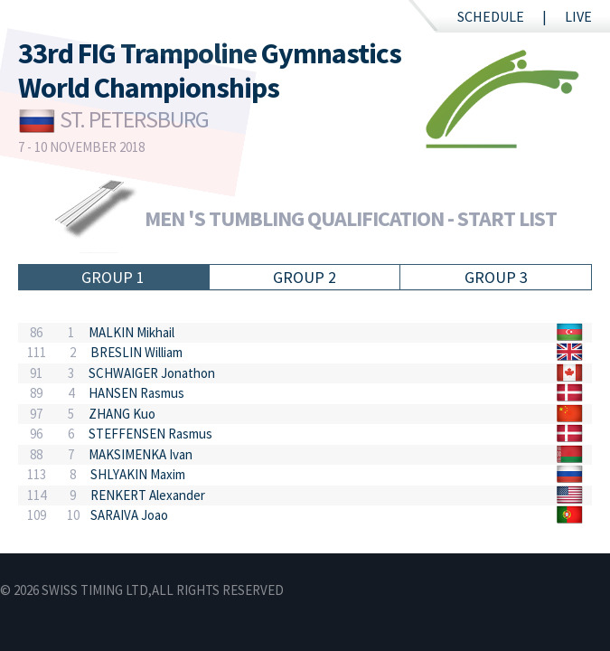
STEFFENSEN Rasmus (150, 433)
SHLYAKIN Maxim (137, 474)
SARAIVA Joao (129, 515)
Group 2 (304, 277)
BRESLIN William (136, 352)
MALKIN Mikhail (131, 332)
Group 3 (496, 277)
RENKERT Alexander (147, 495)
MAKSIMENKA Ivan (140, 454)
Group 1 (113, 277)
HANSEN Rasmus (136, 392)
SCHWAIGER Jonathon (152, 373)
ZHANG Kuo (122, 413)
